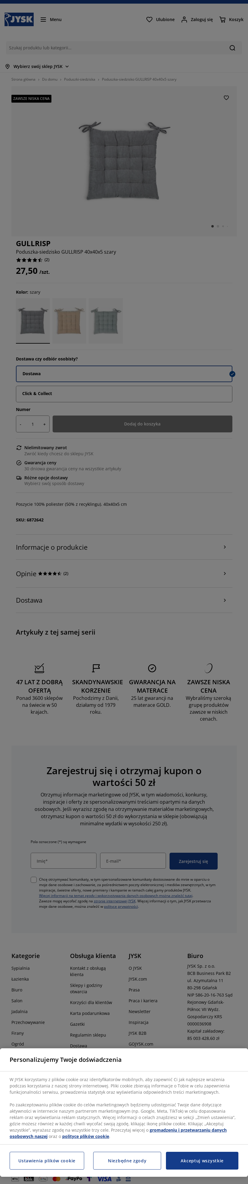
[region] (124, 1112)
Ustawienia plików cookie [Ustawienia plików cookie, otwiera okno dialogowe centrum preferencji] (46, 1161)
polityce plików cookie (85, 1136)
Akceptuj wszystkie (202, 1161)
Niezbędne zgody (127, 1161)
